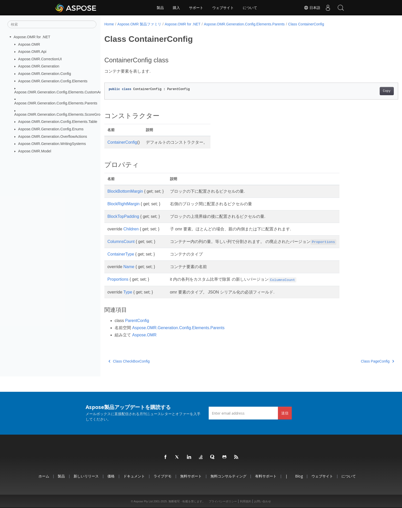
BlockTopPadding (123, 216)
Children (131, 229)
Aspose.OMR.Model (34, 151)
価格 (111, 476)
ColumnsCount (121, 241)
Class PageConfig (357, 361)
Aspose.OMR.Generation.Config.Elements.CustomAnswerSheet (66, 92)
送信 (284, 413)
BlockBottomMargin (125, 191)
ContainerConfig (122, 142)
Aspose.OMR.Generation (38, 66)
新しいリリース (86, 476)
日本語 (312, 7)
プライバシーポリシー (223, 501)
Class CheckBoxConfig (129, 361)
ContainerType (120, 254)
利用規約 (245, 501)
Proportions (117, 279)
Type (127, 292)
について (250, 8)
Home (109, 24)
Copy (366, 91)
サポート (196, 8)
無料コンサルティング (228, 476)
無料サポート (191, 476)
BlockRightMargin (123, 204)
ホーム (43, 476)
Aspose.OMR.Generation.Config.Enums (51, 129)
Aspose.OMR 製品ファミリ (139, 24)
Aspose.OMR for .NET (32, 37)
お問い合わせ (262, 501)
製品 (160, 8)
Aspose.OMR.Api (32, 52)
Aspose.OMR (29, 44)
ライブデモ (163, 476)
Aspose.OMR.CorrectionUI (40, 59)
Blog (299, 476)
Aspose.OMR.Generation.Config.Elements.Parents (55, 103)
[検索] (51, 24)
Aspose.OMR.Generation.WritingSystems (52, 144)
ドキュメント (134, 476)
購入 (176, 8)
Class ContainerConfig (306, 24)
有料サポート (266, 476)
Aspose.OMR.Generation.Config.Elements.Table (57, 122)
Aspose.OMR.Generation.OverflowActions (52, 136)
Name (128, 267)
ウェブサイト (223, 8)
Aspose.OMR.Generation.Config (44, 74)
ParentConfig (137, 320)
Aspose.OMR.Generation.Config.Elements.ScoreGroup (59, 114)
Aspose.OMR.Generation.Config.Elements (52, 81)
